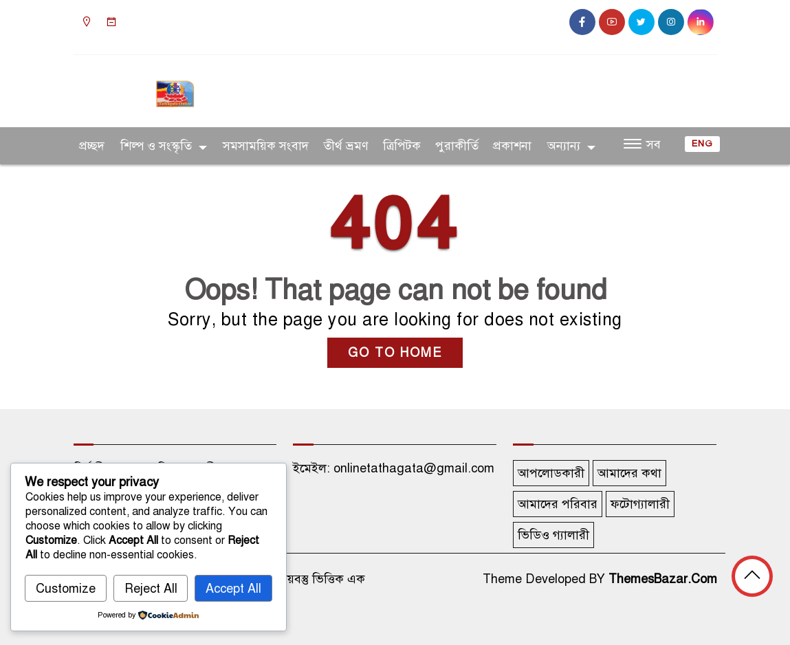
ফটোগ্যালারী (640, 504)
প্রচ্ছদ (92, 145)
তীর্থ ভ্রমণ (346, 145)
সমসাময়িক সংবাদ (266, 145)
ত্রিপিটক (402, 145)
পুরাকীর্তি (457, 145)
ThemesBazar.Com (662, 579)
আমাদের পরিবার (557, 504)
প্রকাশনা (512, 145)
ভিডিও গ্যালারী (553, 535)
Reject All (150, 588)
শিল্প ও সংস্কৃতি (156, 145)
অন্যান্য (563, 145)
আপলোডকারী (551, 473)
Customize (66, 588)
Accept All (233, 588)
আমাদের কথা (629, 473)
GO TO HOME (395, 352)
